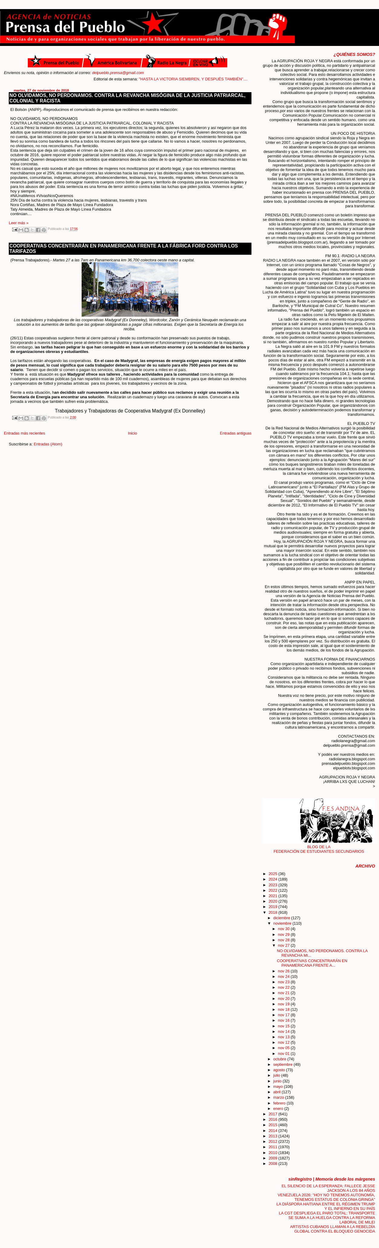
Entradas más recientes (24, 433)
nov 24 (284, 976)
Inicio (132, 433)
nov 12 (284, 1042)
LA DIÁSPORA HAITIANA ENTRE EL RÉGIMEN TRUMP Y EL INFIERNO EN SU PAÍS (326, 1206)
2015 (273, 1125)
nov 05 (284, 1048)
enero (278, 1108)
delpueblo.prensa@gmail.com (118, 72)
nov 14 (284, 1031)
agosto (279, 1070)
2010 (273, 1152)
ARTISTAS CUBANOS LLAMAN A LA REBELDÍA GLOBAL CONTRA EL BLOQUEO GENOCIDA (332, 1228)
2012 (273, 1141)
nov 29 (284, 934)
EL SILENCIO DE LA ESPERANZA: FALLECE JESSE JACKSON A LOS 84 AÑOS (328, 1188)
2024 (273, 879)
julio (277, 1075)
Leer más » (18, 223)
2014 (273, 1130)
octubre (280, 1059)
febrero (280, 1103)
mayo (278, 1086)
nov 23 (284, 982)
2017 (273, 1114)
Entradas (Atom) (48, 444)
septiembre (283, 1064)
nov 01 (284, 1053)
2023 (273, 885)
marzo (279, 1097)
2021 (273, 896)
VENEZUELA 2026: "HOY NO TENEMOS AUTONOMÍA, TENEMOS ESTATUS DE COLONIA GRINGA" (326, 1197)
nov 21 (284, 993)
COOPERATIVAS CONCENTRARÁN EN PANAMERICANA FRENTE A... (312, 963)
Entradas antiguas (235, 433)
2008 (273, 1163)
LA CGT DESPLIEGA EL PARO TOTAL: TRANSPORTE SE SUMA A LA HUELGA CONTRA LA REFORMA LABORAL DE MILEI (327, 1217)
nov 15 (284, 1026)
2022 (273, 890)
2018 (273, 912)
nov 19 (284, 1004)
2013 (273, 1136)
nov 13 (284, 1037)
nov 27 (284, 945)
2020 (273, 901)
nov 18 (284, 1009)
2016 (273, 1119)
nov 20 (284, 998)
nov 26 (284, 971)
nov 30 (284, 928)
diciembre (282, 918)
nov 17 (284, 1015)
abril (277, 1092)
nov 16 (284, 1020)
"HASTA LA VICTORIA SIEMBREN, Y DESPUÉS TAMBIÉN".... (213, 79)
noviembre (283, 923)
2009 (273, 1158)
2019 (273, 906)
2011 (273, 1147)
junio (278, 1081)
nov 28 (284, 940)
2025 (273, 873)
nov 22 (284, 987)
